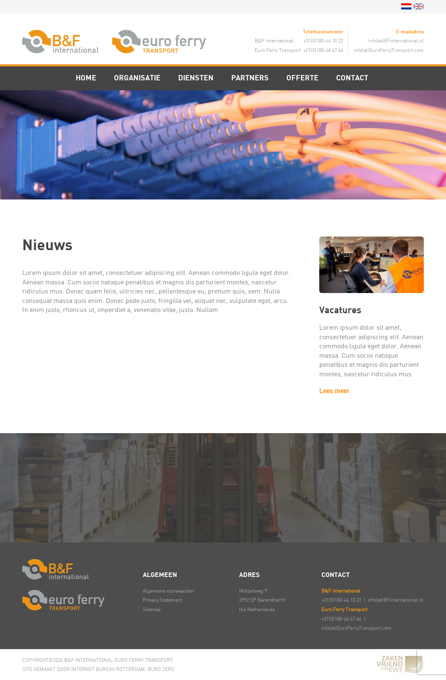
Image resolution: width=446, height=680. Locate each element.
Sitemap (152, 609)
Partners (250, 77)
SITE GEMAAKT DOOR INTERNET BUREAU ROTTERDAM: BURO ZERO (98, 669)
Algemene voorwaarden (168, 590)
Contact (352, 77)
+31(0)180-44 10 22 (341, 600)
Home (86, 77)
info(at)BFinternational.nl (396, 40)
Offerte (302, 77)
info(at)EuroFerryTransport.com (389, 50)
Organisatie (137, 77)
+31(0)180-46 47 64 (341, 618)
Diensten (196, 77)
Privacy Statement (162, 600)
